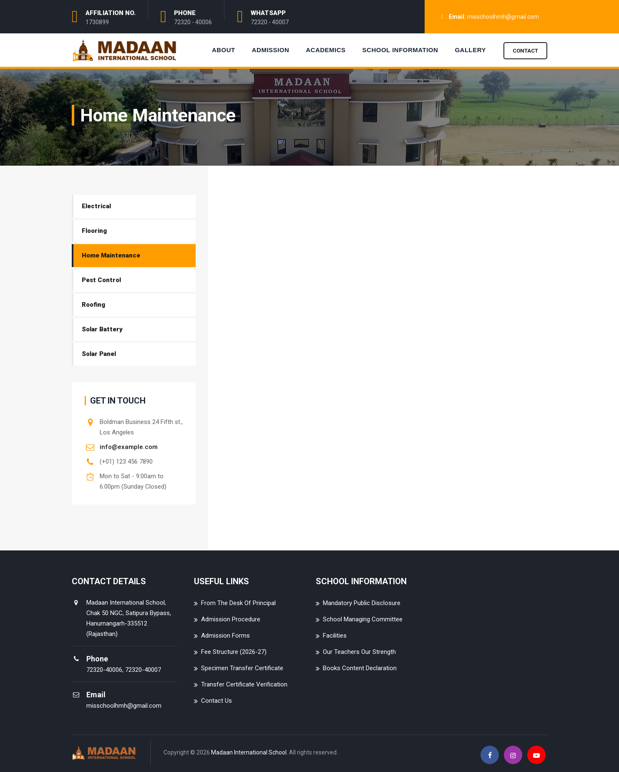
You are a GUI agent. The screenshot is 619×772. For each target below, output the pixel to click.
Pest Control (101, 280)
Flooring (94, 231)
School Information (400, 49)
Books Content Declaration (360, 668)
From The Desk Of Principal (238, 603)
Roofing (93, 304)
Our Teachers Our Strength (359, 652)
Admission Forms (225, 635)
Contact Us (216, 700)
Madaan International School (249, 752)
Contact (525, 51)
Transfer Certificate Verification (244, 684)
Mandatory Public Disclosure (361, 603)
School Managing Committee (363, 619)
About (223, 49)
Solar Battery (102, 329)
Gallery (470, 49)
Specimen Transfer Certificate (242, 668)
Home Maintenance (111, 255)
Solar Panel (99, 354)
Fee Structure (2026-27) (234, 652)
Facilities (335, 635)
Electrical (96, 206)
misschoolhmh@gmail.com (503, 16)
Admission (270, 49)
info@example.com (129, 447)
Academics (325, 49)
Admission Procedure (230, 619)
